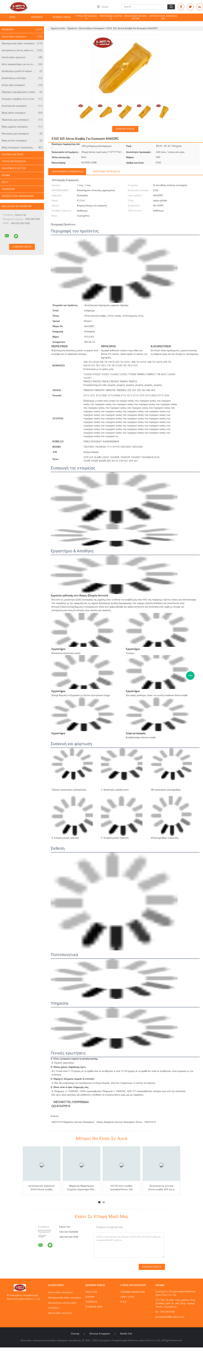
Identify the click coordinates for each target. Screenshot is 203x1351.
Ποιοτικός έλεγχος (111, 17)
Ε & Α (123, 1302)
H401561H (150, 1122)
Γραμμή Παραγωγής (132, 1292)
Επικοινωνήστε (125, 129)
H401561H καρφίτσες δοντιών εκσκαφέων (73, 1122)
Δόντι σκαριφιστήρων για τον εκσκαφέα (22, 64)
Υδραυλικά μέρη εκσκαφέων (22, 119)
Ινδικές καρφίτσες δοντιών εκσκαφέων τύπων (119, 1122)
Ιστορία (90, 1297)
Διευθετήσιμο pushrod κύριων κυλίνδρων (22, 71)
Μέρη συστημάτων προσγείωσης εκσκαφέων (23, 147)
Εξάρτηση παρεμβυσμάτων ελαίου (22, 92)
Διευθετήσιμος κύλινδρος (22, 78)
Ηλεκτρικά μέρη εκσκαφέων (22, 133)
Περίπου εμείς (62, 17)
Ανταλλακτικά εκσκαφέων (22, 106)
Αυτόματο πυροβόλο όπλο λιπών (22, 99)
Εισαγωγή (91, 1292)
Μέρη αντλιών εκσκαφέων (22, 140)
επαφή (6, 175)
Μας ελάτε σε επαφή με (136, 17)
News (5, 182)
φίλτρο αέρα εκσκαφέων (22, 85)
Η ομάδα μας (94, 1307)
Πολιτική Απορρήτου (99, 1334)
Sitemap (75, 1334)
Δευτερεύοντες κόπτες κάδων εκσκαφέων (22, 50)
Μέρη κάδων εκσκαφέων (22, 113)
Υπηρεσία (91, 1302)
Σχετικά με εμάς (13, 154)
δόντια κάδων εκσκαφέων (22, 36)
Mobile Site (126, 1334)
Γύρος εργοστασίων (86, 17)
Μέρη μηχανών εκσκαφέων (22, 126)
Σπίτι (12, 17)
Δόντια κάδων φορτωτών (22, 57)
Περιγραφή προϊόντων (106, 171)
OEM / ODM (127, 1297)
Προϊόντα (37, 17)
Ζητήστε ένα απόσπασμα (163, 17)
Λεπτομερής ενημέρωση (67, 171)
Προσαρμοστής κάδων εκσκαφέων (22, 43)
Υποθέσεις (8, 189)
